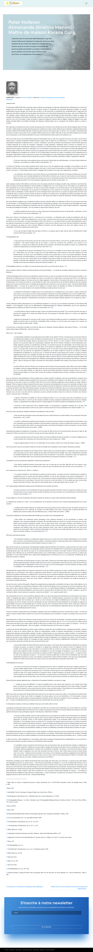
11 (7, 825)
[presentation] (25, 919)
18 (7, 853)
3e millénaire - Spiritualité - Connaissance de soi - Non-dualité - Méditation (27, 949)
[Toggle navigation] (86, 3)
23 (7, 872)
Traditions (30, 97)
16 (7, 845)
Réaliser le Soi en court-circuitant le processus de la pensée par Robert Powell (69, 888)
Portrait (24, 97)
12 (7, 829)
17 (7, 849)
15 (7, 841)
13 (7, 833)
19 (7, 857)
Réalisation (9, 99)
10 (7, 821)
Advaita (43, 97)
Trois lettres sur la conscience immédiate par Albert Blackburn (25, 887)
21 (7, 865)
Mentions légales (50, 949)
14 (7, 837)
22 (7, 869)
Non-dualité (61, 97)
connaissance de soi (51, 97)
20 (7, 861)
